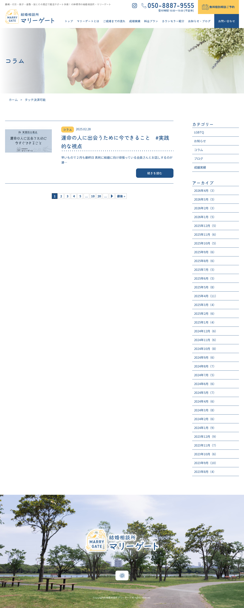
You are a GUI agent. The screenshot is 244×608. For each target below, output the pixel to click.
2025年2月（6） (205, 313)
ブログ (198, 158)
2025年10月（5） (206, 243)
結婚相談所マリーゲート (119, 597)
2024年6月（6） (205, 383)
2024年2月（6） (205, 419)
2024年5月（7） (205, 392)
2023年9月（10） (206, 463)
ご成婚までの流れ (114, 21)
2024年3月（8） (205, 410)
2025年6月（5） (205, 278)
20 (99, 196)
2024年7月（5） (205, 375)
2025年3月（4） (205, 304)
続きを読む (154, 173)
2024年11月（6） (206, 340)
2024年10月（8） (206, 348)
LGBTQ (199, 132)
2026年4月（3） (205, 190)
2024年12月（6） (206, 331)
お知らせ (200, 141)
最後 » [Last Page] (121, 196)
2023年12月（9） (206, 436)
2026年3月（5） (205, 199)
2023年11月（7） (206, 445)
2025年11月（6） (206, 234)
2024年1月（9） (205, 427)
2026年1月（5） (205, 217)
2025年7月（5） (205, 269)
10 (92, 196)
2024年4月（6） (205, 401)
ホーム (13, 99)
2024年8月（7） (205, 366)
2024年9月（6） (205, 357)
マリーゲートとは (88, 21)
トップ (69, 21)
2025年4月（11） (206, 296)
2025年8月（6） (205, 260)
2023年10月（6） (206, 454)
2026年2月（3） (205, 208)
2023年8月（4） (205, 471)
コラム (198, 149)
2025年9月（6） (205, 252)
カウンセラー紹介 (173, 21)
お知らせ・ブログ (199, 21)
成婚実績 (134, 21)
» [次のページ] (112, 196)
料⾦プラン (151, 21)
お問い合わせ (226, 21)
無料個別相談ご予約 (222, 7)
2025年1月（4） (205, 322)
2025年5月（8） (205, 287)
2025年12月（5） (206, 225)
